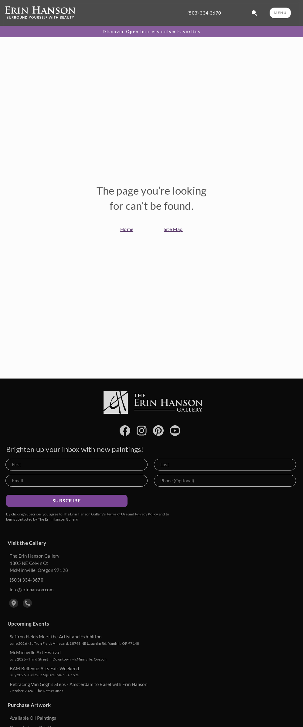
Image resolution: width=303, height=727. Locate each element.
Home (126, 229)
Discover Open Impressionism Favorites (151, 31)
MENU (280, 12)
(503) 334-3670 (204, 12)
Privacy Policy (146, 514)
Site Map (173, 229)
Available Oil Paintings (33, 718)
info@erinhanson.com (31, 589)
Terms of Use (116, 514)
